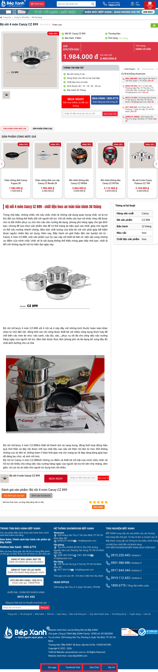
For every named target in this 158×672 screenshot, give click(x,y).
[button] (2, 164)
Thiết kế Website (56, 652)
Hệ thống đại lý (119, 614)
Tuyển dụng (135, 614)
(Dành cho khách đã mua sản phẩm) (26, 560)
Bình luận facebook (41, 495)
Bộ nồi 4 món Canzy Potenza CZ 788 (142, 182)
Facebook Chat (70, 667)
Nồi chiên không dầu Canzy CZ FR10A (110, 182)
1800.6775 (116, 585)
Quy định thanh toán (99, 614)
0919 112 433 (131, 98)
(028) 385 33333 (63, 555)
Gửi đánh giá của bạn (14, 495)
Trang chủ (5, 17)
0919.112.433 (118, 578)
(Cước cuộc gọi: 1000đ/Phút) (26, 581)
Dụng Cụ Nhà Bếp (21, 17)
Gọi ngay (49, 667)
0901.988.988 (131, 78)
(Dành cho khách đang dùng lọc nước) (26, 571)
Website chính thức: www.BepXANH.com (67, 656)
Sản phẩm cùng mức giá (14, 129)
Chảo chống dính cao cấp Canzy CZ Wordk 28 (47, 182)
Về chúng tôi (26, 614)
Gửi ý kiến (98, 507)
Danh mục (37, 4)
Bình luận (57, 25)
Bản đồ (151, 81)
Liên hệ (147, 614)
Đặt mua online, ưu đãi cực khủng (76, 102)
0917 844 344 (131, 107)
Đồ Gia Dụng (37, 17)
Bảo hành (39, 614)
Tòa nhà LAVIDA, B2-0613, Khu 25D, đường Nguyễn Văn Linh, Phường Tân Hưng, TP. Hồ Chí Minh (79, 550)
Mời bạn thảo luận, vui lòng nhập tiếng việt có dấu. (44, 505)
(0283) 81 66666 (132, 117)
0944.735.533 (131, 86)
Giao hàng (61, 614)
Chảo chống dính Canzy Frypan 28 (15, 182)
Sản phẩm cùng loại (42, 129)
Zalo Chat (92, 667)
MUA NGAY (56, 478)
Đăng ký (44, 607)
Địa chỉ (109, 667)
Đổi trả (50, 614)
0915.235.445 (118, 555)
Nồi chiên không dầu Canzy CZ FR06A (79, 182)
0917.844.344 (118, 570)
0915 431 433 (26, 596)
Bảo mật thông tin (78, 614)
